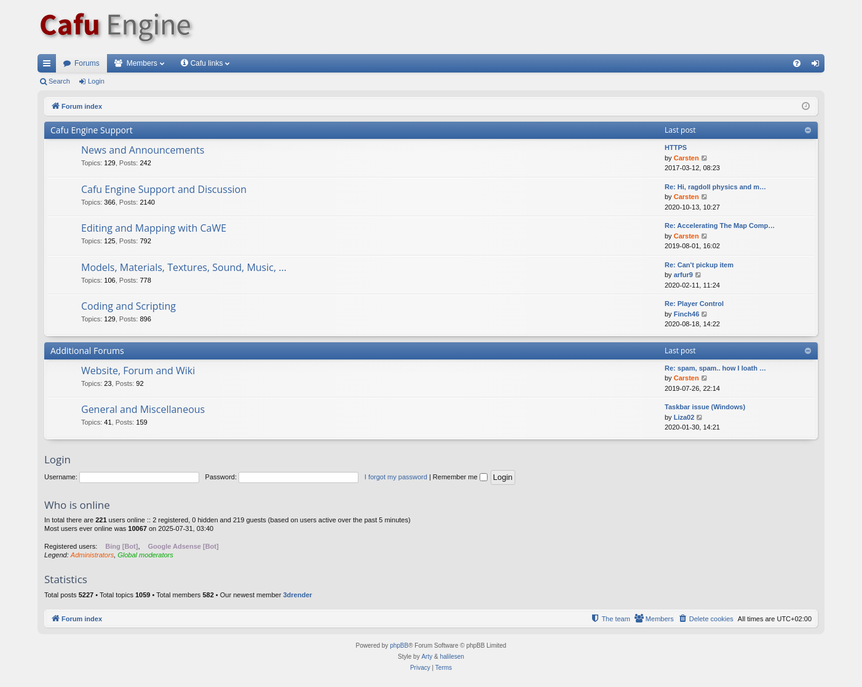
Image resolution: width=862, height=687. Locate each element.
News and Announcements (142, 150)
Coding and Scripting (128, 306)
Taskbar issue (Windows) (705, 406)
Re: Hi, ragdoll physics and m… (715, 186)
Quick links (49, 66)
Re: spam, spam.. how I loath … (715, 368)
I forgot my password (396, 477)
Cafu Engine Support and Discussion (164, 189)
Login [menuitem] (818, 66)
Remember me (460, 477)
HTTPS (676, 147)
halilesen (452, 656)
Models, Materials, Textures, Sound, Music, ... (184, 267)
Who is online (77, 505)
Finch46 (687, 314)
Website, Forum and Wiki (138, 370)
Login (96, 81)
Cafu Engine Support (91, 130)
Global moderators (145, 555)
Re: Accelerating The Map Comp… (720, 225)
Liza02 (684, 417)
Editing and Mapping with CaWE (153, 228)
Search (59, 81)
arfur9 (683, 274)
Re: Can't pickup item (699, 265)
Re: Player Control (694, 303)
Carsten (686, 158)
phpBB (399, 645)
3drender (297, 595)
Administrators (92, 555)
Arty (426, 656)
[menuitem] (797, 63)
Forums (87, 63)
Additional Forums (87, 350)
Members (142, 63)
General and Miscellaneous (143, 409)
